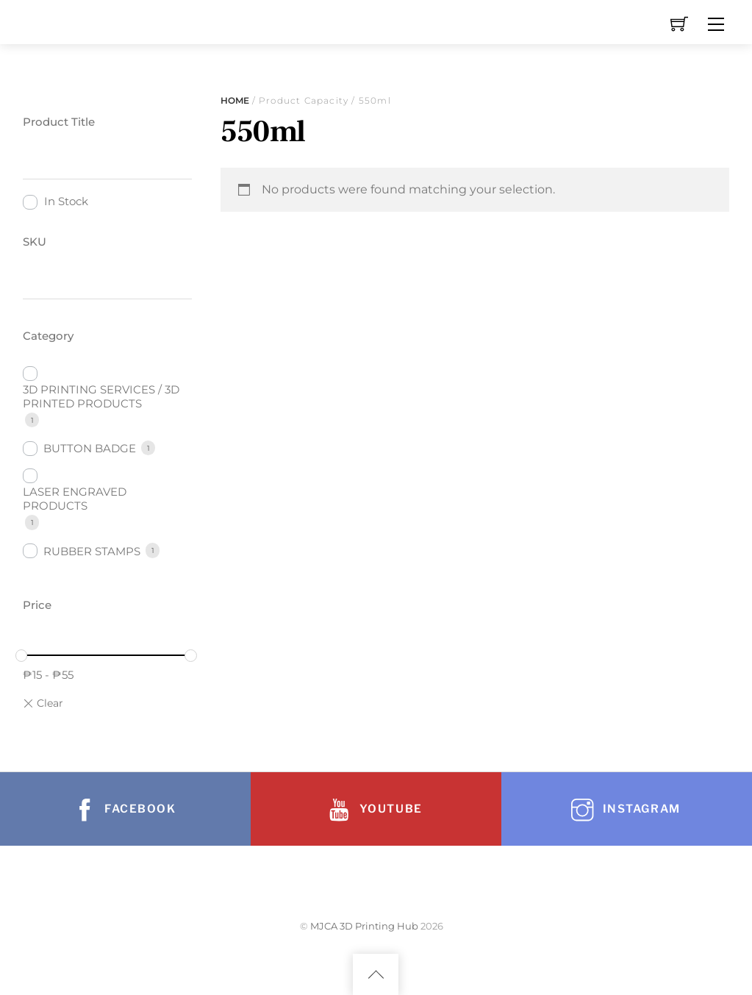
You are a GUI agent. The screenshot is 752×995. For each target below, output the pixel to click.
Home (235, 100)
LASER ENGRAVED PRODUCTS (74, 499)
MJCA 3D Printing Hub (364, 926)
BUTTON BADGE (89, 448)
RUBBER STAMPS (91, 551)
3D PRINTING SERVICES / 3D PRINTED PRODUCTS (101, 396)
